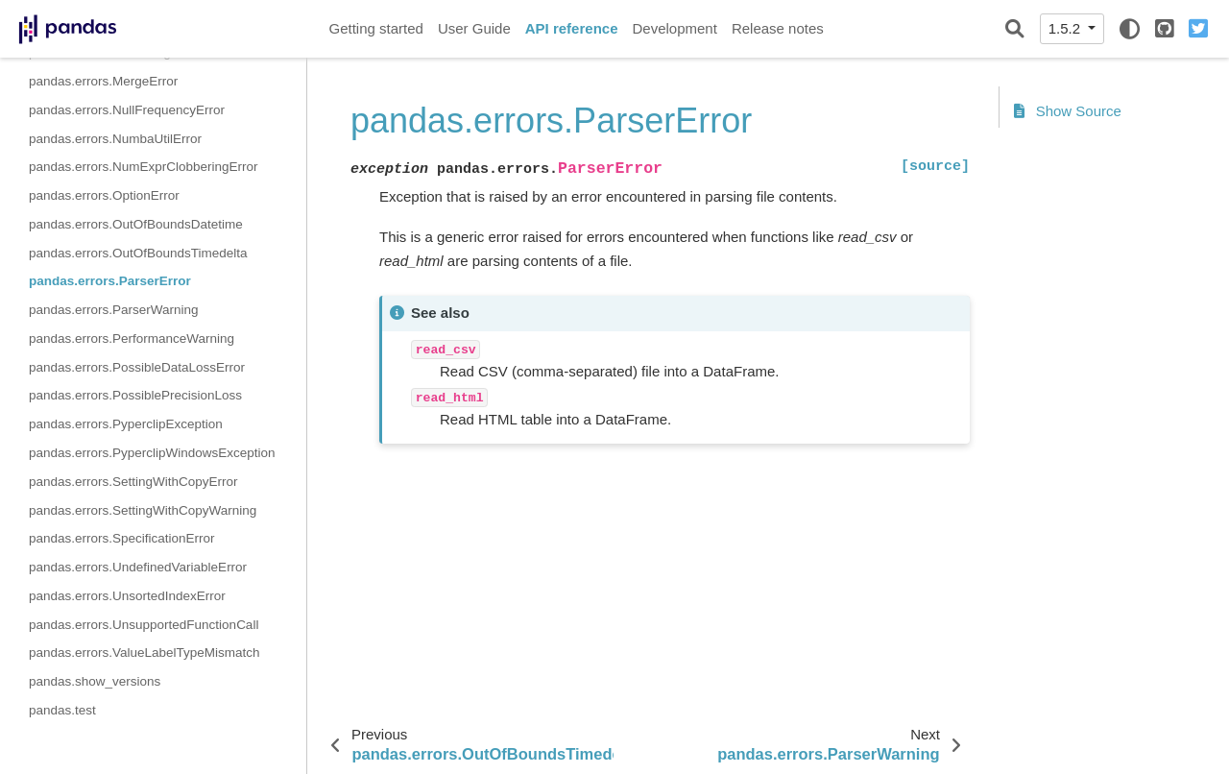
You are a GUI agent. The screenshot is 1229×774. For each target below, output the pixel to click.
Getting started (376, 28)
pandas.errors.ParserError (110, 281)
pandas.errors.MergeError (103, 81)
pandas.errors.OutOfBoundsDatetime (136, 224)
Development (674, 28)
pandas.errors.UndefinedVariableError (138, 567)
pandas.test (62, 710)
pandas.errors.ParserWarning (114, 309)
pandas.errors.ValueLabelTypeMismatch (144, 652)
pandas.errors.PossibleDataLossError (137, 367)
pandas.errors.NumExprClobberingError (143, 166)
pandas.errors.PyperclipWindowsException (152, 453)
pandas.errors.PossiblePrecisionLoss (135, 395)
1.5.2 (1066, 28)
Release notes (778, 28)
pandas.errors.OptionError (104, 195)
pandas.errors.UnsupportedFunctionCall (143, 624)
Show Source (1067, 111)
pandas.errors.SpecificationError (122, 538)
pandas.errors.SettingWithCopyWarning (142, 510)
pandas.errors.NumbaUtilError (115, 139)
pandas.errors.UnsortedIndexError (127, 596)
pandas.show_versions (94, 681)
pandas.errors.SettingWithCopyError (133, 481)
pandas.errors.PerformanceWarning (131, 338)
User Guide (474, 28)
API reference (571, 28)
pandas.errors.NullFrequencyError (127, 110)
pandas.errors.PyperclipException (126, 424)
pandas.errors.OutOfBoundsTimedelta (138, 253)
